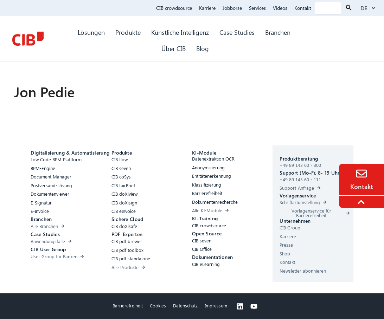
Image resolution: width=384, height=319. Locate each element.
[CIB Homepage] (27, 39)
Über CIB (173, 48)
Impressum (216, 305)
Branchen (278, 32)
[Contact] (361, 173)
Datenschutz (185, 305)
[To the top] (362, 202)
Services (257, 8)
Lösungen (91, 32)
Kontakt (302, 8)
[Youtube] (253, 306)
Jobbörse (232, 8)
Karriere (207, 8)
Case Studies (237, 32)
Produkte (128, 32)
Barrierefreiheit (128, 305)
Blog (202, 48)
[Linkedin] (239, 306)
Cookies (158, 305)
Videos (280, 8)
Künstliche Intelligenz (180, 32)
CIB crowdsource (174, 8)
